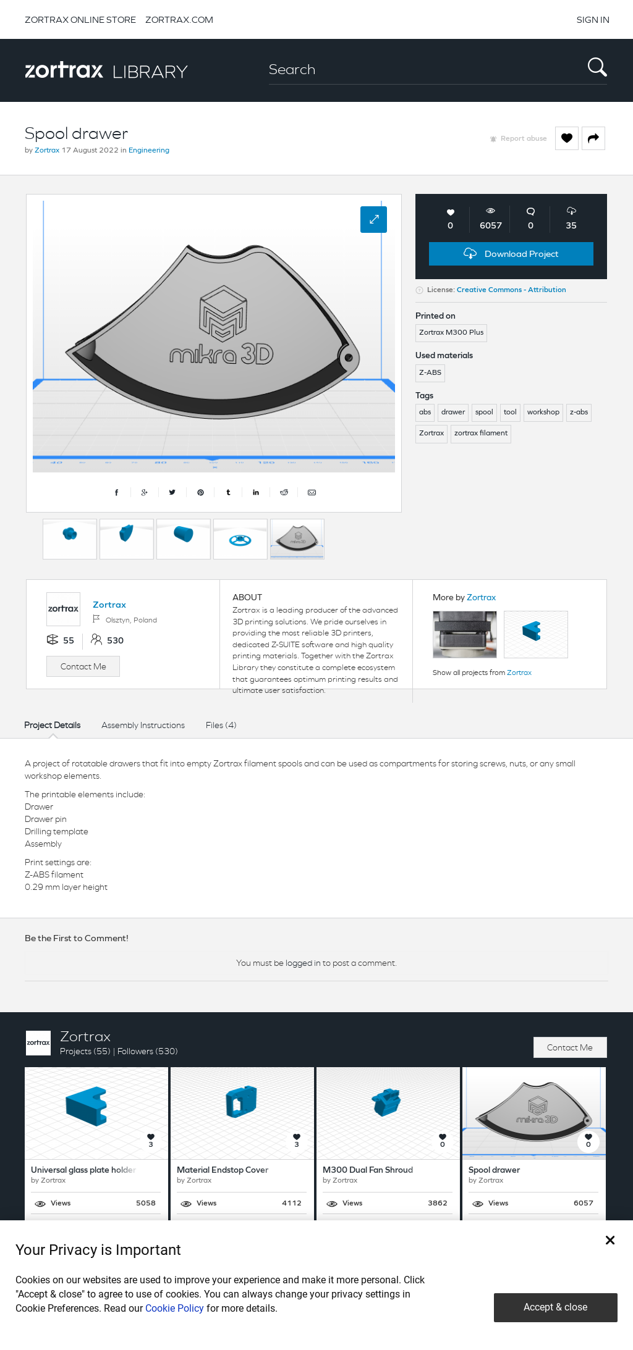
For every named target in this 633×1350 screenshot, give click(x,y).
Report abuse (524, 139)
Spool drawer (494, 1170)
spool (484, 412)
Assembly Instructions (143, 725)
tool (510, 412)
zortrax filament (481, 433)
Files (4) (221, 725)
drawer (453, 412)
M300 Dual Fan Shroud (368, 1170)
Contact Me (83, 666)
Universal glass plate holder (83, 1170)
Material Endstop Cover (222, 1170)
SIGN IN (593, 19)
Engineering (149, 150)
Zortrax (47, 150)
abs (425, 412)
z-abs (579, 412)
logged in (303, 963)
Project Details (52, 725)
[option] (70, 539)
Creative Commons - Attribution (511, 290)
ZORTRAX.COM (179, 19)
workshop (543, 412)
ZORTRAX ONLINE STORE (80, 19)
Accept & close (555, 1307)
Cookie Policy (174, 1308)
